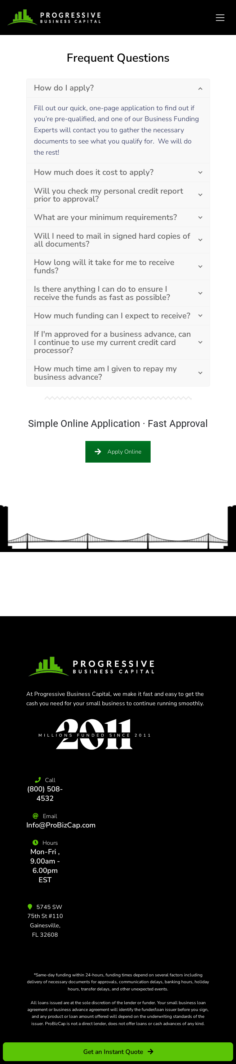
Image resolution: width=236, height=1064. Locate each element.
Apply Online (118, 452)
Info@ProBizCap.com (60, 825)
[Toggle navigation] (220, 17)
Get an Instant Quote (118, 1051)
